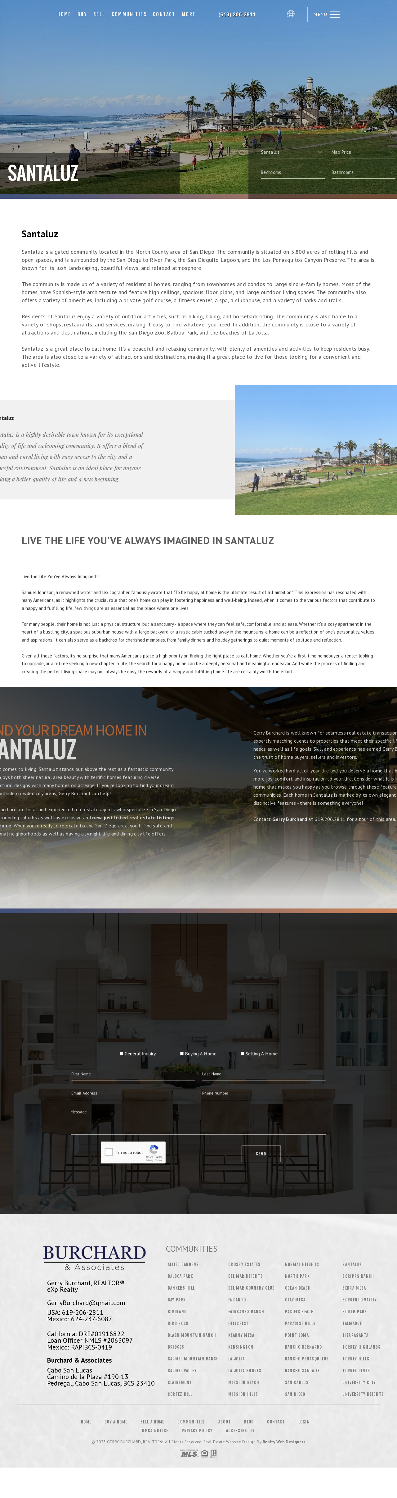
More (189, 14)
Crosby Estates (244, 1264)
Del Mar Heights (245, 1276)
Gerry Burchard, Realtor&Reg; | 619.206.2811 (241, 14)
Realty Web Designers (284, 1442)
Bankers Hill (181, 1288)
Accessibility (240, 1430)
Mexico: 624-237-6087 (79, 1318)
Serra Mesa (354, 1288)
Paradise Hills (300, 1323)
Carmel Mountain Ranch (193, 1358)
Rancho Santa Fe (302, 1370)
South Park (354, 1311)
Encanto (237, 1299)
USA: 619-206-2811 (75, 1312)
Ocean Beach (298, 1288)
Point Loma (297, 1335)
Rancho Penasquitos (307, 1358)
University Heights (363, 1394)
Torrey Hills (355, 1358)
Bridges (176, 1347)
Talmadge (352, 1323)
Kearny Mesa (241, 1335)
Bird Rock (178, 1323)
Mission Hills (243, 1394)
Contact (164, 14)
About (224, 1421)
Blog (249, 1421)
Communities (129, 14)
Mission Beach (243, 1382)
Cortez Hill (180, 1394)
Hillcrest (238, 1323)
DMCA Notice (155, 1430)
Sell (99, 14)
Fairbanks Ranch (246, 1311)
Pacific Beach (299, 1311)
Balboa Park (181, 1276)
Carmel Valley (182, 1370)
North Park (297, 1276)
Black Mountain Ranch (192, 1335)
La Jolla (236, 1358)
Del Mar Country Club (251, 1288)
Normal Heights (302, 1264)
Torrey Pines (356, 1370)
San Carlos (297, 1382)
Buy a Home (116, 1421)
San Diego (295, 1394)
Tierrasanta (355, 1335)
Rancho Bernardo (303, 1347)
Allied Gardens (183, 1264)
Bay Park (177, 1299)
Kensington (240, 1347)
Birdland (177, 1311)
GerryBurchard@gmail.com (86, 1302)
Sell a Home (152, 1421)
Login (304, 1421)
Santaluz (352, 1264)
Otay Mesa (295, 1299)
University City (359, 1382)
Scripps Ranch (358, 1276)
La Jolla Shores (244, 1370)
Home (64, 14)
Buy (82, 14)
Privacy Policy (197, 1430)
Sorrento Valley (359, 1299)
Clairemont (180, 1382)
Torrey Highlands (361, 1347)
